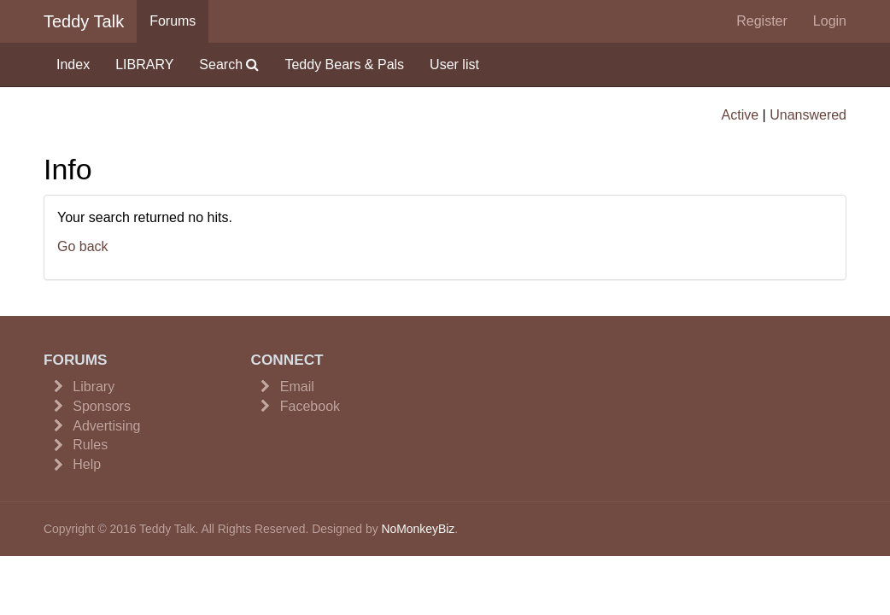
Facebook (310, 406)
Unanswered (808, 115)
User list (454, 64)
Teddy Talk (84, 21)
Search (229, 64)
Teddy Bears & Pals (344, 64)
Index (73, 64)
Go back (82, 246)
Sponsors (102, 406)
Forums (172, 21)
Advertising (106, 426)
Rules (90, 444)
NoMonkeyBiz (417, 529)
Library (93, 386)
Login (829, 21)
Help (87, 464)
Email (297, 386)
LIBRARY (144, 64)
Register (762, 21)
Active (740, 115)
